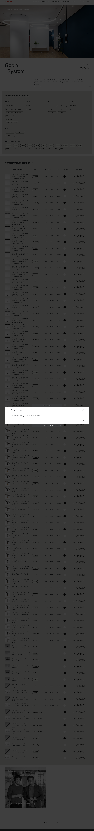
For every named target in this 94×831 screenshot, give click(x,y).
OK (81, 420)
